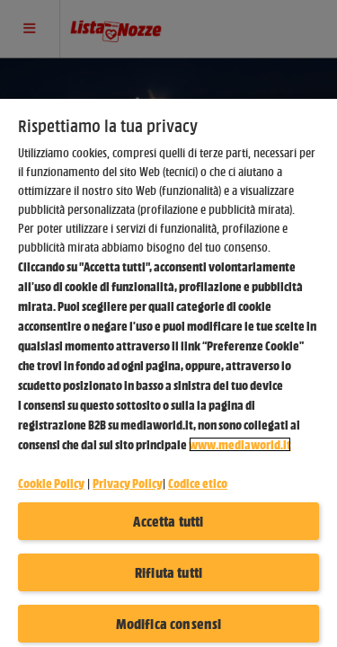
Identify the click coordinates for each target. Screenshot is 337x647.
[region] (168, 372)
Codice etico (197, 483)
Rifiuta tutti (168, 572)
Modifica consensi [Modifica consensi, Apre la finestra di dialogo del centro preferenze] (169, 624)
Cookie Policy (51, 483)
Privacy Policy (128, 483)
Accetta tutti (168, 521)
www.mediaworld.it (240, 444)
